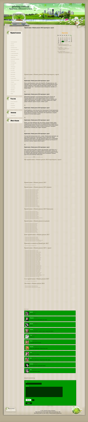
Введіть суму (28, 398)
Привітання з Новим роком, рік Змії (31, 230)
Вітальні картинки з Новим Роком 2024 (31, 286)
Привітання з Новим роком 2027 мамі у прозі (32, 261)
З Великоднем (13, 66)
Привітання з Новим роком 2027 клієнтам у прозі (33, 266)
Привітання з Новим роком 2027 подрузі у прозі (33, 254)
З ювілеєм (12, 43)
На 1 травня (12, 68)
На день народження (14, 101)
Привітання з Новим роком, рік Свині (31, 225)
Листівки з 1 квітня (61, 49)
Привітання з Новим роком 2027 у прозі (31, 250)
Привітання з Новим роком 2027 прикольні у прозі (33, 275)
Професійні (12, 89)
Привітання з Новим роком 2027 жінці (31, 215)
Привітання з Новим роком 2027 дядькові (32, 200)
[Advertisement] (14, 38)
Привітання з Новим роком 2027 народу (31, 236)
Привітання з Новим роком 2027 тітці (31, 201)
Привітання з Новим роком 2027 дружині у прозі (33, 251)
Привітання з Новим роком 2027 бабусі (31, 193)
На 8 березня (13, 107)
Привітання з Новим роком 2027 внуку (31, 204)
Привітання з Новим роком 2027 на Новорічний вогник (34, 240)
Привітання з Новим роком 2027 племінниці (32, 206)
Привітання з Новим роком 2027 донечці (31, 195)
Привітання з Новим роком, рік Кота (31, 226)
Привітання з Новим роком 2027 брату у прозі (32, 264)
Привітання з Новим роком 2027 (30, 184)
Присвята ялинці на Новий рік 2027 (31, 245)
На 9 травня (12, 70)
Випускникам (13, 74)
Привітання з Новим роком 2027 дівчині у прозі (33, 258)
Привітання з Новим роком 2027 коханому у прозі (33, 257)
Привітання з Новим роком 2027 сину (31, 194)
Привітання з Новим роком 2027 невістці (31, 202)
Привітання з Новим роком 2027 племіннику (32, 205)
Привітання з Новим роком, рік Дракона (31, 229)
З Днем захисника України (15, 80)
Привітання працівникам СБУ (63, 44)
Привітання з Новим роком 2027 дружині (31, 190)
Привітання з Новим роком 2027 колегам (31, 218)
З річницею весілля (14, 47)
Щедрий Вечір (13, 57)
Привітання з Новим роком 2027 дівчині (31, 213)
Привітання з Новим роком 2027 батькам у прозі (33, 273)
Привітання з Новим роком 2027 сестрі (31, 196)
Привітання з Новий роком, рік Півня (31, 231)
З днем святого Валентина (15, 59)
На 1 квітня (12, 64)
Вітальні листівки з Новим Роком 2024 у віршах (33, 287)
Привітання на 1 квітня (62, 47)
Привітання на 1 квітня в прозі (63, 48)
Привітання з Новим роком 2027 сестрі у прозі (32, 263)
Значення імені (13, 115)
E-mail (11, 409)
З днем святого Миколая (14, 49)
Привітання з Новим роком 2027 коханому (32, 216)
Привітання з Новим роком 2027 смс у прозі (32, 276)
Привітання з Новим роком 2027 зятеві (31, 203)
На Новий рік (13, 105)
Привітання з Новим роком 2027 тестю (31, 199)
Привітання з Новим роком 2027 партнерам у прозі (33, 265)
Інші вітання (13, 91)
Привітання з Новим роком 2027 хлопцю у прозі (33, 259)
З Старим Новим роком (14, 53)
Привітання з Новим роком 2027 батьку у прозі (32, 262)
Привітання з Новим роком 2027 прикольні (32, 239)
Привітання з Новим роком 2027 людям (31, 237)
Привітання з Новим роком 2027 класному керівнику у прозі (35, 274)
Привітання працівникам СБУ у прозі (64, 45)
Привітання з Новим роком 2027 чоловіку (32, 189)
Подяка (12, 93)
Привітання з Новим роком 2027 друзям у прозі (32, 269)
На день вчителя (13, 78)
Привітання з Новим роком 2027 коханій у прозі (33, 256)
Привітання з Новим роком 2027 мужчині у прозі (33, 255)
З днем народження (14, 41)
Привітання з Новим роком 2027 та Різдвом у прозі (33, 272)
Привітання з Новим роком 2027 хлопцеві (32, 212)
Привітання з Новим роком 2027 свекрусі (31, 198)
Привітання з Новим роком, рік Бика (31, 227)
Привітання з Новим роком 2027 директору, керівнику (34, 217)
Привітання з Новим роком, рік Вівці (31, 224)
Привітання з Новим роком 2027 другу (31, 211)
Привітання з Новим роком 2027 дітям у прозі (32, 271)
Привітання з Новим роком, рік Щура (31, 228)
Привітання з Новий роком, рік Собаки (31, 232)
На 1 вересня (13, 76)
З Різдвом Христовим (14, 55)
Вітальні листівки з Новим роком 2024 (31, 285)
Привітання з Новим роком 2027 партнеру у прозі (33, 267)
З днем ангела (13, 87)
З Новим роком (13, 51)
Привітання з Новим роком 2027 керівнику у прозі (33, 268)
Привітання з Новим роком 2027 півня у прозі (32, 270)
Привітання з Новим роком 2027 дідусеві (31, 192)
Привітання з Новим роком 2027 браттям (31, 238)
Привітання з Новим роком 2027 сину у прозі (32, 260)
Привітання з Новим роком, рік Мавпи (31, 223)
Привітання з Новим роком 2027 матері (31, 191)
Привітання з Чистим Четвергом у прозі (65, 52)
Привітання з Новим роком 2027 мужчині (32, 214)
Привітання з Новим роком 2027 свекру (31, 197)
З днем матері (13, 72)
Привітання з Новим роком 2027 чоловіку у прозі (33, 252)
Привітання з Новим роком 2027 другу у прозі (32, 253)
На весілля (12, 45)
